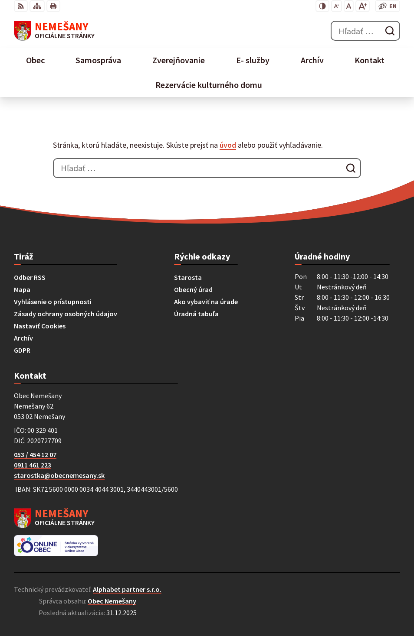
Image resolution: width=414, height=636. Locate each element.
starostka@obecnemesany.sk (59, 475)
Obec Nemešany (112, 601)
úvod (228, 145)
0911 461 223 (32, 465)
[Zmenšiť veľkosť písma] (336, 6)
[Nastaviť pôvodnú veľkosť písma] (349, 6)
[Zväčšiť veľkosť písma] (362, 6)
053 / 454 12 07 (35, 454)
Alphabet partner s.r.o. (127, 589)
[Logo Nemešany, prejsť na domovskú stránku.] (54, 31)
